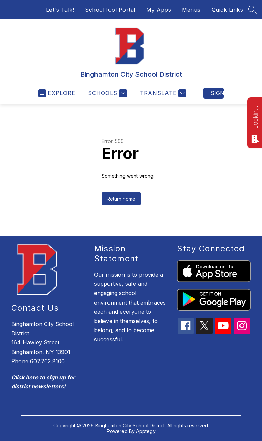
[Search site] (252, 9)
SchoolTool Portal (110, 9)
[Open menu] (56, 93)
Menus (191, 9)
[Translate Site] (162, 93)
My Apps (158, 9)
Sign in (217, 93)
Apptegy (146, 431)
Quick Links (227, 9)
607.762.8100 (47, 361)
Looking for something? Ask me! (255, 117)
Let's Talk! (60, 9)
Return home (121, 199)
